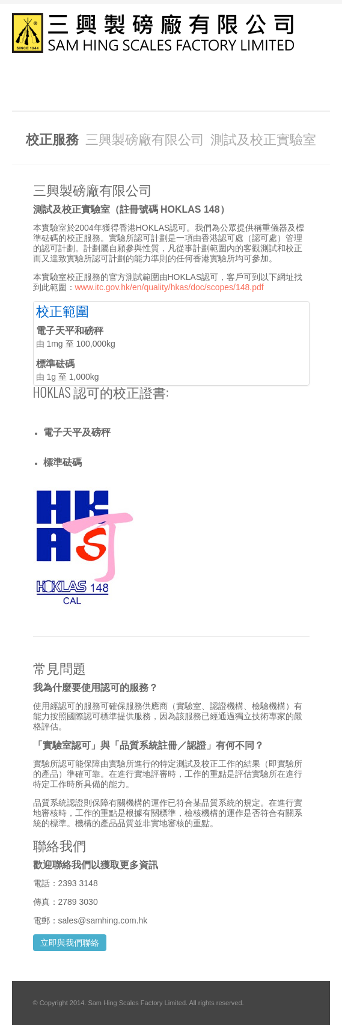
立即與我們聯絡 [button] (69, 942)
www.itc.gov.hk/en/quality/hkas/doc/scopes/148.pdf (169, 287)
